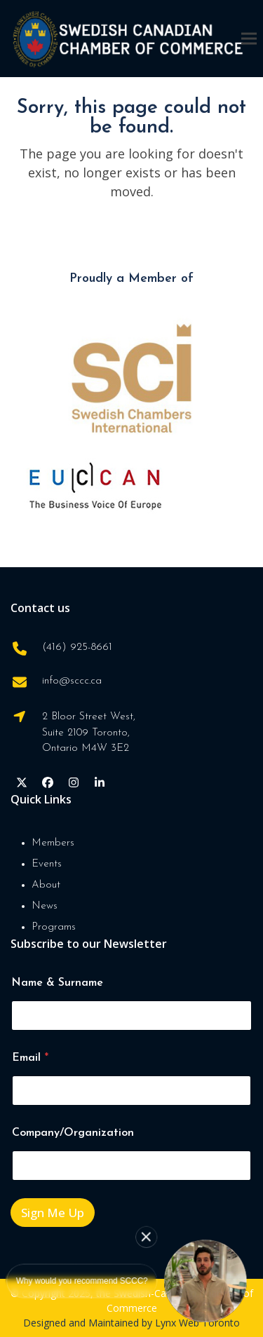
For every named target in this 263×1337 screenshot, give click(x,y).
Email (30, 1058)
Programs (54, 927)
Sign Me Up (52, 1212)
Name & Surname (57, 983)
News (45, 906)
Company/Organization (73, 1133)
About (46, 885)
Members (53, 843)
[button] (249, 38)
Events (47, 864)
